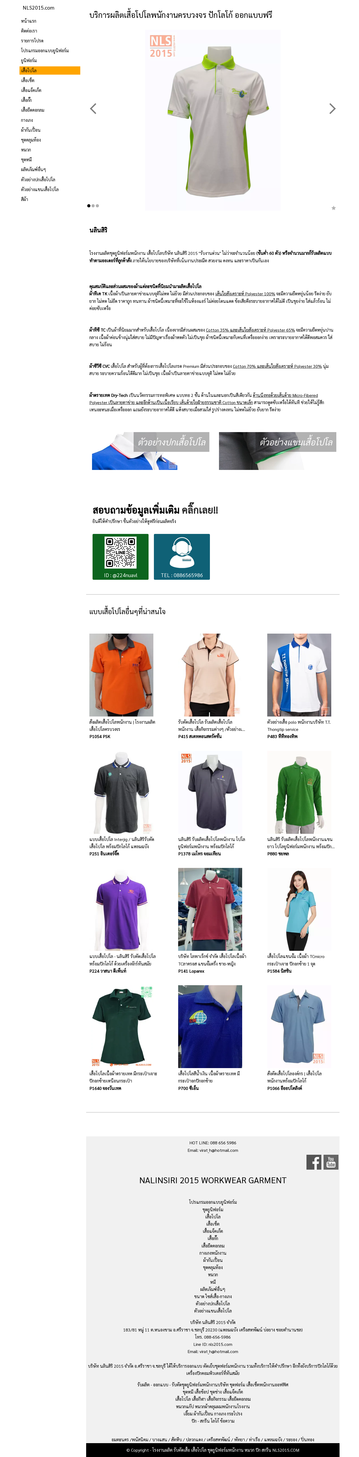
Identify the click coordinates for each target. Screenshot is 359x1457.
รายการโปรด (32, 40)
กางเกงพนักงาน (213, 1253)
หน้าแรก (28, 21)
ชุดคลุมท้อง (31, 140)
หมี (213, 1282)
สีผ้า (24, 199)
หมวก (26, 149)
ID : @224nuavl (120, 557)
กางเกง (27, 120)
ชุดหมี (26, 159)
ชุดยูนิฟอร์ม (212, 1209)
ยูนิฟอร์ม (29, 60)
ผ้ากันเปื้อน (31, 130)
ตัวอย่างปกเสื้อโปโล (38, 179)
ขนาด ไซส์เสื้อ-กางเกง (213, 1296)
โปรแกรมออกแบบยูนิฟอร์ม (45, 50)
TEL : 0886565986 (182, 557)
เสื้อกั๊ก (26, 100)
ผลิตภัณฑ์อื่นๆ (33, 169)
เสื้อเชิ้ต (27, 80)
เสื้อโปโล (29, 70)
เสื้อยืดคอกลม (32, 110)
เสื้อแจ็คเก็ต (31, 90)
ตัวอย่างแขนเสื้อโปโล (40, 189)
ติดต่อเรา (29, 31)
